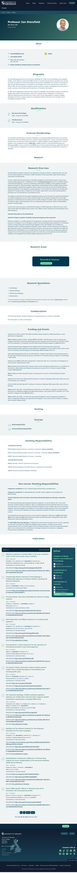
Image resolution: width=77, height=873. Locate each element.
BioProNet (32, 143)
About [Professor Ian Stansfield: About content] (38, 44)
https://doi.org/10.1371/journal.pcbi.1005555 (28, 802)
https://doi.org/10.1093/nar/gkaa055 (26, 712)
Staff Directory (5, 855)
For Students (62, 834)
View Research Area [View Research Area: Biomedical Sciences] (47, 263)
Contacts (4, 850)
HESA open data (58, 299)
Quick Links (64, 3)
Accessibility (31, 866)
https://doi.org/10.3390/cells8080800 (26, 777)
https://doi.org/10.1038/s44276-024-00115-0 (28, 611)
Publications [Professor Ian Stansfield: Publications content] (38, 539)
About (34, 3)
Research (42, 3)
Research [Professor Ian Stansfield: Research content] (38, 157)
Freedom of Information (65, 866)
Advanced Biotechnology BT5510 (21, 429)
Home (3, 12)
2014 (23, 517)
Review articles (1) (61, 592)
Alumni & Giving (52, 3)
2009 (58, 515)
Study (28, 3)
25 (21, 817)
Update (65, 827)
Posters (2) (59, 578)
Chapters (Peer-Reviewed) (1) (64, 566)
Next (28, 812)
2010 (9, 517)
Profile (13, 12)
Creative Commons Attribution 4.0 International (23, 301)
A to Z (3, 851)
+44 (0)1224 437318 (16, 57)
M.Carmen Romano (45, 182)
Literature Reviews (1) (62, 590)
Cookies (37, 866)
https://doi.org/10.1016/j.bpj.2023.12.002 (27, 633)
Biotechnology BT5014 (18, 424)
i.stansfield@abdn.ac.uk (17, 54)
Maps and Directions (6, 853)
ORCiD (50, 54)
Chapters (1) (59, 564)
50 (23, 817)
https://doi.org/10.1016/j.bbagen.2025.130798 (28, 568)
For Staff (71, 834)
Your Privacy (24, 866)
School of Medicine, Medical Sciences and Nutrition (25, 65)
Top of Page (71, 861)
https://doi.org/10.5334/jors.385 (24, 658)
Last (33, 812)
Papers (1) (59, 576)
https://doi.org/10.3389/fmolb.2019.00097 (27, 747)
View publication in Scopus (20, 640)
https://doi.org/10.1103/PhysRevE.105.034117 (28, 686)
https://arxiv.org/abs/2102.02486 (22, 683)
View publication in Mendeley (20, 784)
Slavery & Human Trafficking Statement (49, 866)
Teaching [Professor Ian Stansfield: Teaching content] (38, 409)
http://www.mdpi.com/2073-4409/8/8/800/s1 (25, 774)
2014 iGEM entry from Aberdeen (19, 523)
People (4, 8)
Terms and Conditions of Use (13, 866)
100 (26, 817)
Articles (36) (59, 587)
